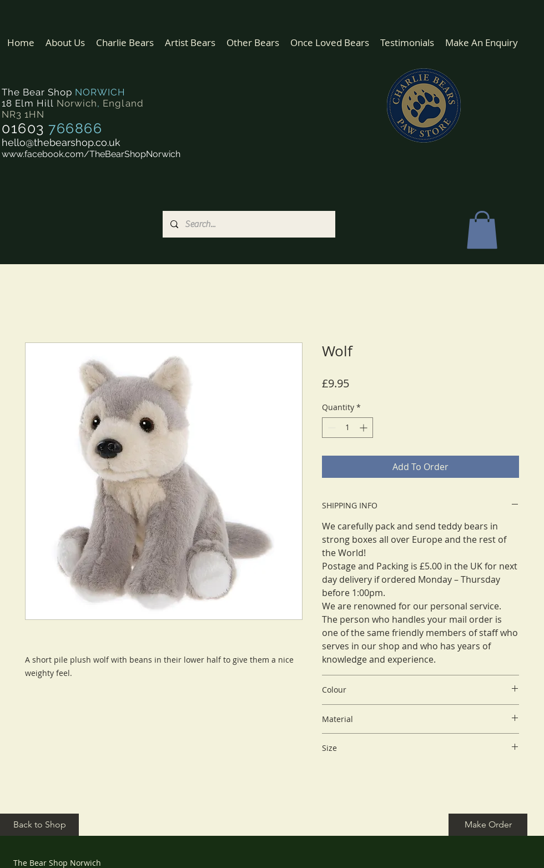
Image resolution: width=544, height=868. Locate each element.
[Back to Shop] (39, 825)
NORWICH (100, 92)
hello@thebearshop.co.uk (61, 142)
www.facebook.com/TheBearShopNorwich (91, 154)
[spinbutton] (347, 427)
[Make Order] (488, 825)
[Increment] (364, 427)
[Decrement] (331, 427)
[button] (124, 42)
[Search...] (248, 224)
